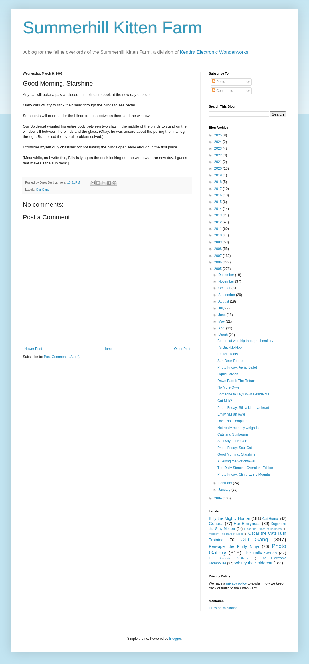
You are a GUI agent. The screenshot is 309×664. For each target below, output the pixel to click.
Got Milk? (224, 401)
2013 (218, 215)
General (216, 523)
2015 (218, 202)
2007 (218, 256)
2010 (218, 235)
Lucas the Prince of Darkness (263, 528)
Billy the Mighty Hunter (229, 518)
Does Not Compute (232, 421)
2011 (218, 229)
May (222, 321)
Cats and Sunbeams (233, 434)
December (226, 275)
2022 (218, 155)
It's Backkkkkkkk (229, 347)
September (227, 295)
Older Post (182, 349)
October (224, 288)
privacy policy (236, 583)
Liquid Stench (227, 374)
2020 (218, 168)
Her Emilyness (247, 523)
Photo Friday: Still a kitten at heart (243, 408)
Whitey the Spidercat (253, 563)
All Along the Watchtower (236, 461)
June (222, 315)
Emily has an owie (231, 414)
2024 (218, 142)
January (224, 490)
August (224, 301)
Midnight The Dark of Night (226, 533)
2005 (218, 269)
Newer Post (33, 349)
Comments (222, 91)
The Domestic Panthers (228, 558)
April (222, 328)
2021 (218, 162)
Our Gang (42, 189)
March (223, 335)
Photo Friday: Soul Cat (234, 448)
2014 (218, 209)
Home (108, 349)
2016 (218, 195)
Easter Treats (227, 354)
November (226, 281)
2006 (218, 262)
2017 (218, 189)
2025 (218, 135)
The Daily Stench (260, 553)
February (225, 483)
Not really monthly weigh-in (238, 428)
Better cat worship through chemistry (245, 341)
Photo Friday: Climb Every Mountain (244, 474)
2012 (218, 222)
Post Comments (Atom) (62, 357)
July (221, 308)
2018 (218, 182)
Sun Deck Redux (230, 361)
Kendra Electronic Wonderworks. (215, 52)
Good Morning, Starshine (236, 454)
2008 (218, 249)
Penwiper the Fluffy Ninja (234, 546)
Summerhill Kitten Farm (112, 27)
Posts (218, 82)
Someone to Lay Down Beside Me (243, 394)
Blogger (175, 639)
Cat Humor (270, 519)
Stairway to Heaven (232, 441)
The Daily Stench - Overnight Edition (245, 468)
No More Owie (228, 387)
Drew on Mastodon (223, 608)
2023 (218, 148)
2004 (218, 498)
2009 (218, 242)
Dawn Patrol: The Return (236, 381)
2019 (218, 175)
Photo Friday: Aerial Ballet (237, 367)
